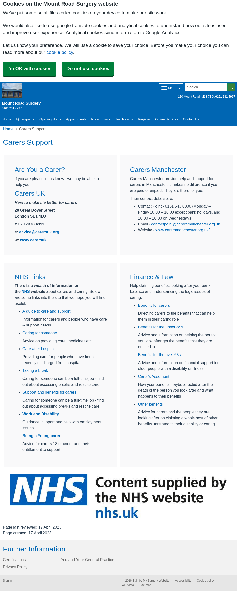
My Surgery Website (156, 580)
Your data (128, 585)
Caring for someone (39, 333)
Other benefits (150, 404)
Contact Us (191, 119)
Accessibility (183, 580)
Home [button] (6, 119)
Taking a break (35, 370)
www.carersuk (33, 240)
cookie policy (59, 52)
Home (8, 129)
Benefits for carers (154, 305)
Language (25, 119)
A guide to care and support (46, 311)
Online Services (166, 119)
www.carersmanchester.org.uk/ (182, 230)
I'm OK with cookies (29, 68)
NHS (26, 291)
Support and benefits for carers (49, 392)
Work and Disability (40, 414)
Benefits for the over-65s (159, 355)
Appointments (76, 119)
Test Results (124, 119)
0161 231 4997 (225, 96)
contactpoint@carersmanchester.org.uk (185, 224)
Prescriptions (100, 119)
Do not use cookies (87, 68)
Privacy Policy (15, 567)
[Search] (206, 87)
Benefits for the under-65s (160, 327)
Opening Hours (50, 119)
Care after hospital (38, 349)
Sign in (7, 580)
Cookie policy (206, 580)
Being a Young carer (41, 436)
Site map (145, 585)
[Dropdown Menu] (171, 87)
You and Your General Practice (87, 560)
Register (144, 119)
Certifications (14, 560)
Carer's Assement (153, 376)
